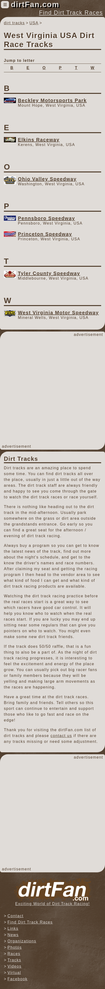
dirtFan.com (35, 4)
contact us (61, 736)
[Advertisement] (52, 390)
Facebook (17, 979)
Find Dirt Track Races (71, 12)
